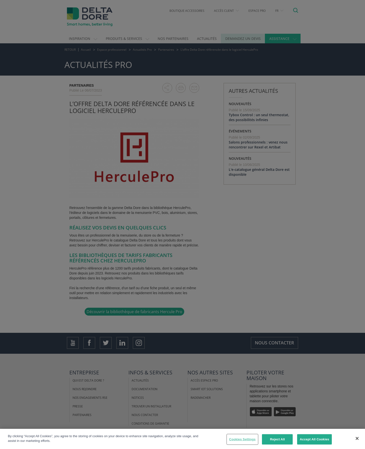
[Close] (357, 438)
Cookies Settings (242, 439)
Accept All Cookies (314, 439)
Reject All (277, 439)
